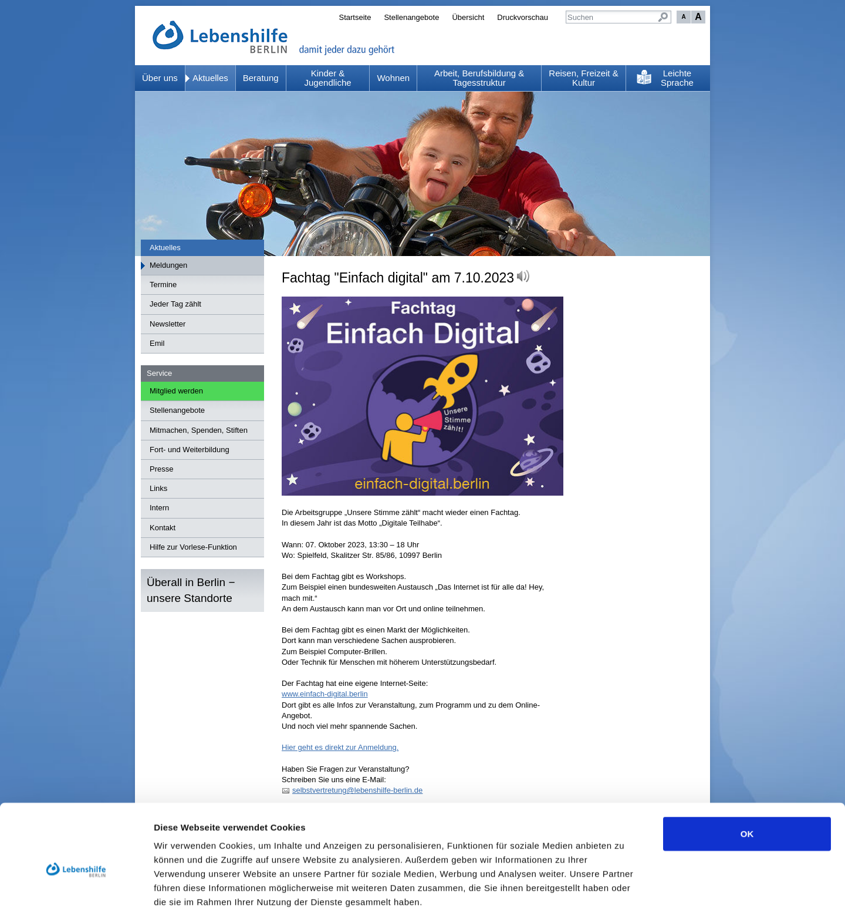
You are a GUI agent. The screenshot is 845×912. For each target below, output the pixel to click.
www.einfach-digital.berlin (325, 693)
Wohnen (393, 78)
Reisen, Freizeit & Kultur (583, 78)
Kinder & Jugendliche (328, 78)
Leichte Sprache (677, 78)
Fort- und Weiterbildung (189, 449)
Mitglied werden (176, 390)
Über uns (160, 78)
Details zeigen (624, 889)
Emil (157, 343)
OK (747, 773)
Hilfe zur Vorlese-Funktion (193, 547)
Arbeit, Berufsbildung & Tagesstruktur (479, 78)
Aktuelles (210, 78)
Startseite (355, 17)
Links (158, 488)
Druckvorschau (522, 17)
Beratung (261, 78)
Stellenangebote (411, 17)
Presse (161, 469)
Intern (159, 507)
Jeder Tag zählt (175, 303)
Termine (163, 284)
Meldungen (168, 265)
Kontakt (162, 527)
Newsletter (167, 323)
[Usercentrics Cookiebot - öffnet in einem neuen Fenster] (76, 889)
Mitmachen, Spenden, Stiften (199, 430)
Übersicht (468, 17)
